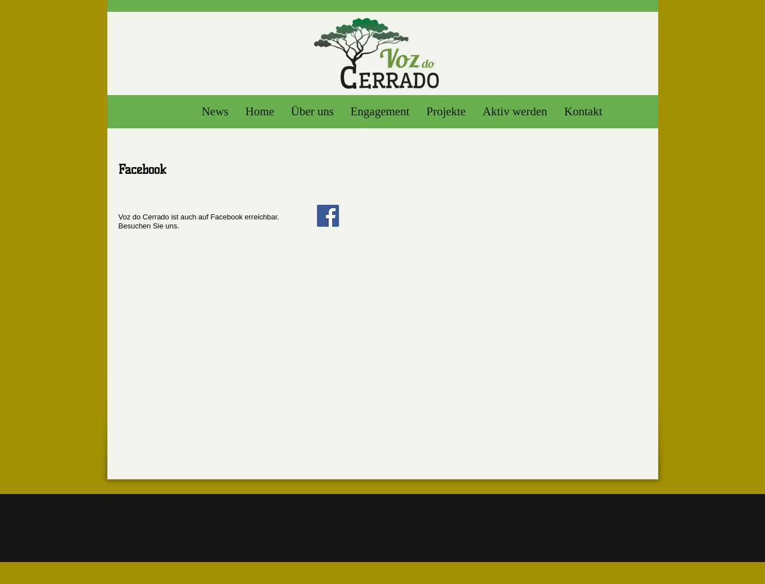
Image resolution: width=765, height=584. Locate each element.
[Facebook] (328, 216)
